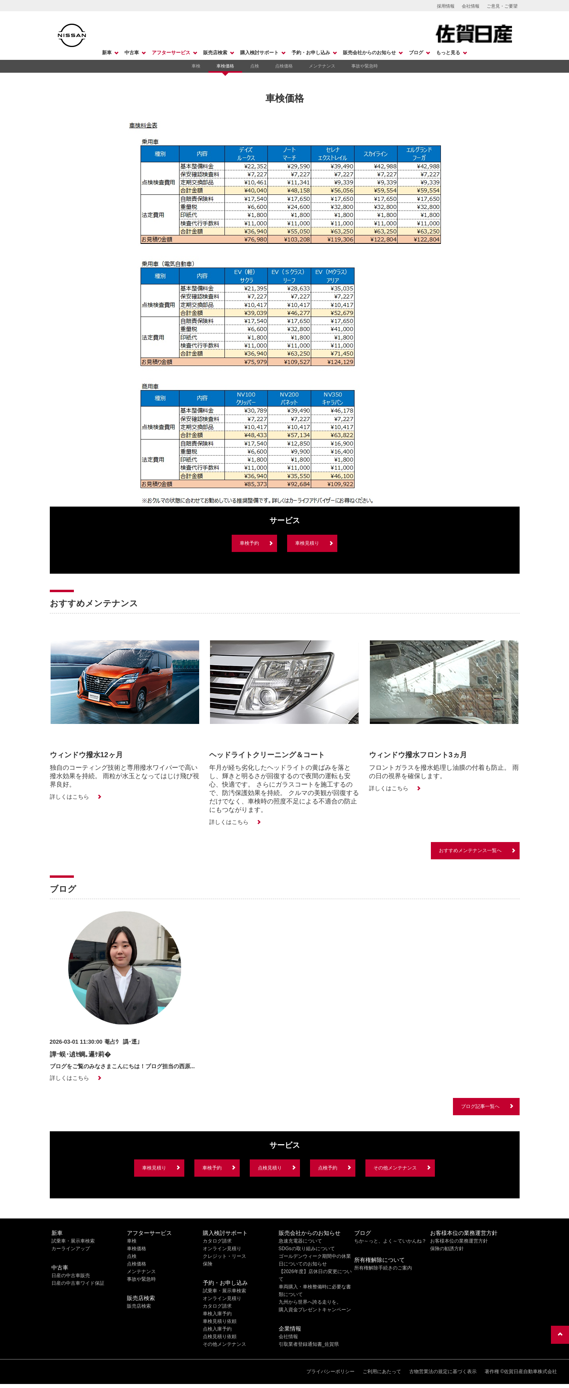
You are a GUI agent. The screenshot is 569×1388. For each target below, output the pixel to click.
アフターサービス (171, 52)
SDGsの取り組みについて (307, 1248)
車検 (196, 65)
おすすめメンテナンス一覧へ (470, 850)
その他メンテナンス (395, 1168)
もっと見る (448, 52)
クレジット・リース (224, 1256)
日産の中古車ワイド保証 (77, 1283)
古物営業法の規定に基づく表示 (443, 1371)
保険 (207, 1264)
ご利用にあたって (382, 1371)
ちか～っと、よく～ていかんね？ (390, 1241)
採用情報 (446, 6)
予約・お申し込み (311, 52)
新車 (107, 52)
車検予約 (249, 543)
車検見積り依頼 (220, 1321)
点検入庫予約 (217, 1329)
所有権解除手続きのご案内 (383, 1268)
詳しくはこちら (69, 796)
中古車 (131, 52)
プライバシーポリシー (330, 1371)
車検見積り (307, 543)
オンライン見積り (222, 1248)
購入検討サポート (259, 52)
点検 (254, 65)
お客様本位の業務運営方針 (459, 1241)
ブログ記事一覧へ (480, 1106)
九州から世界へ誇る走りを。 (310, 1302)
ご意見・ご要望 (502, 6)
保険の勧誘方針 (447, 1248)
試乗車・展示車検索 (73, 1241)
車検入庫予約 (217, 1313)
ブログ (416, 52)
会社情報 (470, 6)
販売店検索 (215, 52)
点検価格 (284, 65)
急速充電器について (300, 1241)
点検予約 (327, 1168)
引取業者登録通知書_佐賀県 (309, 1344)
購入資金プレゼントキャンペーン (315, 1309)
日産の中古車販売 (70, 1275)
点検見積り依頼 (220, 1336)
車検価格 (225, 65)
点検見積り (270, 1168)
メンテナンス (322, 65)
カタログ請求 (217, 1241)
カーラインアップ (70, 1248)
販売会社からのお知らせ (369, 52)
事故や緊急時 (364, 65)
